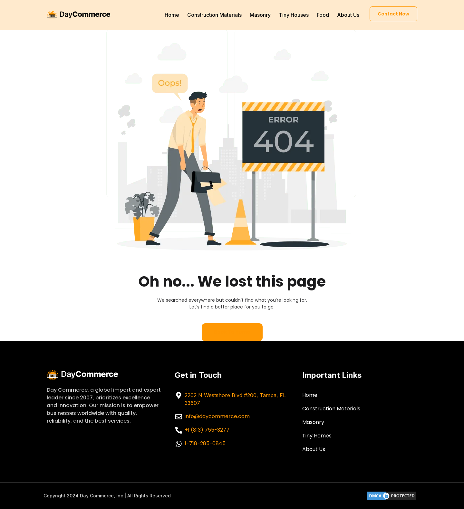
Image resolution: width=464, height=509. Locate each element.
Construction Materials (214, 15)
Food (323, 15)
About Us (348, 15)
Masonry (260, 15)
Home (172, 15)
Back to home (232, 331)
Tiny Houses (294, 15)
